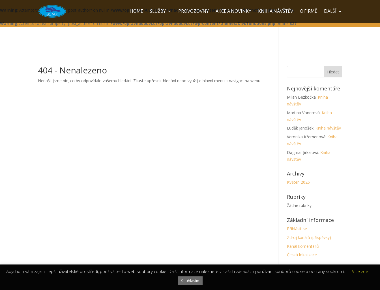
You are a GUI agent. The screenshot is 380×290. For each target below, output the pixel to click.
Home (136, 11)
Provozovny (193, 11)
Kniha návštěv (275, 11)
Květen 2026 (298, 182)
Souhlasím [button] (190, 280)
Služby (158, 11)
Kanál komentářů (303, 246)
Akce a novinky (233, 11)
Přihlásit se (297, 228)
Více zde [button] (360, 271)
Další (330, 11)
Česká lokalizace (302, 254)
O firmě (308, 11)
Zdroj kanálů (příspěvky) (309, 237)
